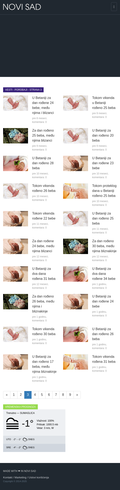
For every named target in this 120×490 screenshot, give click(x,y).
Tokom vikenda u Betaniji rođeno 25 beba (103, 103)
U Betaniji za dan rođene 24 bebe (103, 301)
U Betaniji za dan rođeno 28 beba (43, 163)
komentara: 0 (39, 122)
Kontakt (7, 477)
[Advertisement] (60, 46)
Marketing (20, 477)
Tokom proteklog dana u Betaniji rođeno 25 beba (104, 190)
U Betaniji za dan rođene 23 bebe (103, 163)
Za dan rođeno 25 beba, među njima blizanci (43, 135)
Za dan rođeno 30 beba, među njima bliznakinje (104, 246)
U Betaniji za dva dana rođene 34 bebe (103, 273)
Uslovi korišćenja (39, 477)
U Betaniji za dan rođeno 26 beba (103, 334)
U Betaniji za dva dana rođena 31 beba (43, 273)
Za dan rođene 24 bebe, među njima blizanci (43, 246)
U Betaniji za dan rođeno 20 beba (103, 135)
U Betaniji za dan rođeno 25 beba (103, 218)
